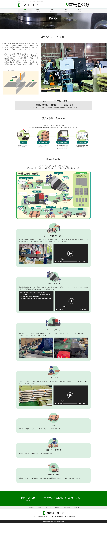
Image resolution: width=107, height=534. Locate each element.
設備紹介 (40, 518)
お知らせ (76, 518)
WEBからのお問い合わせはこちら (43, 511)
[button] (70, 253)
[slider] (70, 261)
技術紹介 (31, 518)
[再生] (55, 262)
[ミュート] (84, 262)
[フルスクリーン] (86, 262)
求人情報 (57, 518)
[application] (71, 253)
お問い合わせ (67, 518)
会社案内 (48, 518)
